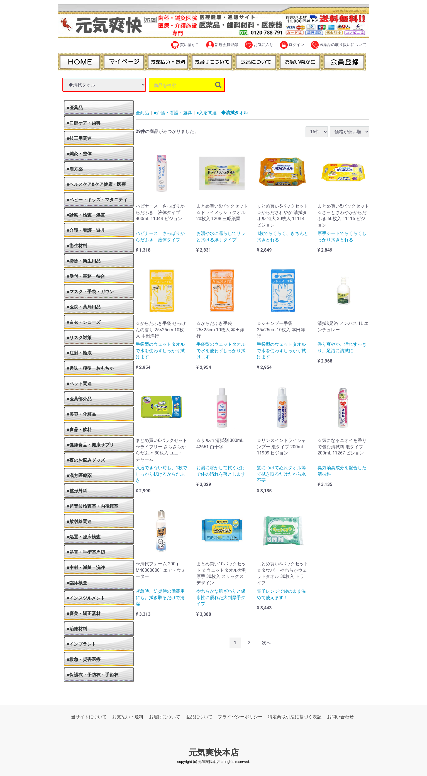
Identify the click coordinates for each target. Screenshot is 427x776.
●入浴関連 (206, 112)
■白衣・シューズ (84, 322)
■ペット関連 (79, 383)
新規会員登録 (222, 45)
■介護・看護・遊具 (86, 230)
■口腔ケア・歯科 (84, 123)
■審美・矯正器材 (84, 613)
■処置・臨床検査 (84, 536)
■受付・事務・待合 (86, 276)
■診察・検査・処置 (86, 215)
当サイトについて (89, 716)
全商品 (142, 112)
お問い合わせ (340, 716)
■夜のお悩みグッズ (86, 460)
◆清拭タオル (234, 112)
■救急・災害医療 (84, 659)
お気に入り (259, 45)
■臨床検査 (77, 582)
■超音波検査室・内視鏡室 (93, 506)
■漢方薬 (75, 169)
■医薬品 (75, 107)
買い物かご (185, 45)
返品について (199, 716)
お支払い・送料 (127, 716)
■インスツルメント (86, 598)
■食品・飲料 (79, 429)
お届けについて (164, 716)
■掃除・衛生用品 (84, 261)
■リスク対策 (79, 337)
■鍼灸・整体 (79, 153)
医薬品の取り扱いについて (338, 45)
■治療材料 (77, 628)
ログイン (292, 45)
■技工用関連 (79, 138)
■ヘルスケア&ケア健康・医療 (96, 184)
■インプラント (81, 644)
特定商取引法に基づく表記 (294, 716)
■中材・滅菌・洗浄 (86, 567)
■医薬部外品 (79, 399)
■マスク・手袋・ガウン (90, 291)
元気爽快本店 (214, 753)
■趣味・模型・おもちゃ (90, 368)
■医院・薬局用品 (84, 307)
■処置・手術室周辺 (86, 552)
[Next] (266, 643)
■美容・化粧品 (81, 414)
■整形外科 (77, 490)
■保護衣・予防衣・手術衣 (93, 674)
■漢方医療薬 (79, 475)
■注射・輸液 (79, 353)
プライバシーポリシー (240, 716)
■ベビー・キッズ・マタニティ (97, 199)
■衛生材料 (77, 245)
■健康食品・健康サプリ (90, 444)
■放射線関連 (79, 521)
